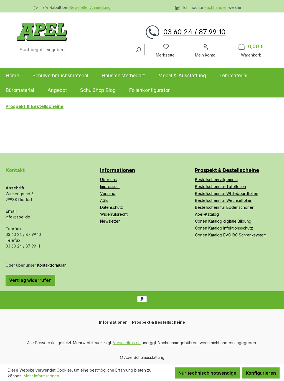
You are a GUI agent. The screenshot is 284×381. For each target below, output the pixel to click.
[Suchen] (138, 49)
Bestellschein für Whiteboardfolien (226, 193)
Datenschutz (111, 207)
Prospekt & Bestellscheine (227, 170)
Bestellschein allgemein (216, 179)
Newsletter (110, 221)
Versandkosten (127, 342)
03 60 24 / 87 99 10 (194, 32)
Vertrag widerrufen (30, 280)
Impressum (110, 186)
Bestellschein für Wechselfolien (223, 200)
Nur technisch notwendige (207, 373)
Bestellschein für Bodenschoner (224, 207)
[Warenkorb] (251, 46)
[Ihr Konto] (205, 46)
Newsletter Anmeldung (90, 7)
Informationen (117, 170)
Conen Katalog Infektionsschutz (224, 228)
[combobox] (74, 49)
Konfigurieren (261, 373)
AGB (104, 200)
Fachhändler (216, 7)
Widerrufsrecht (114, 214)
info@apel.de (18, 217)
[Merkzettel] (166, 46)
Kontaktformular (51, 265)
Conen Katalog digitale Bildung (223, 221)
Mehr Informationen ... (43, 376)
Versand (107, 193)
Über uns (108, 179)
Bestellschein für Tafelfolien (220, 186)
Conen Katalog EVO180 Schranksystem (231, 235)
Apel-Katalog (207, 214)
